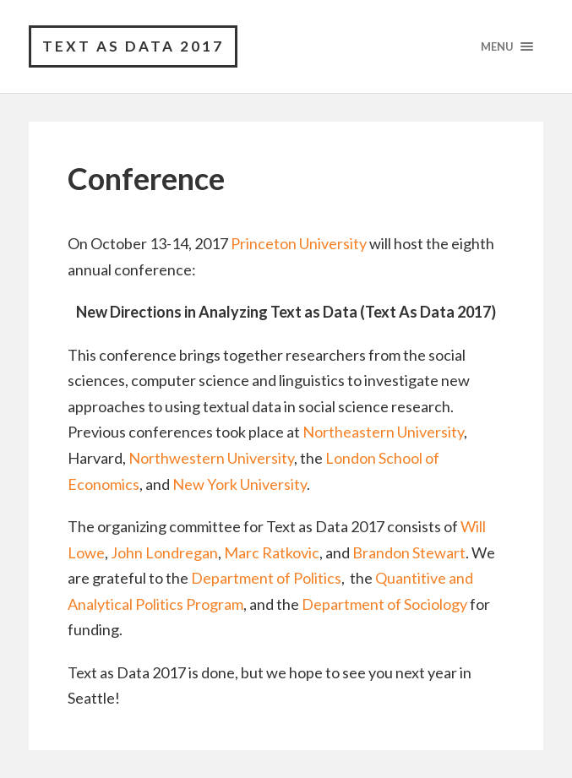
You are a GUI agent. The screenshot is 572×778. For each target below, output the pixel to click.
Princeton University (299, 243)
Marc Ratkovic (271, 552)
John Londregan (164, 552)
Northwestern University (211, 458)
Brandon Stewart (409, 552)
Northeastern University (383, 431)
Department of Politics (266, 578)
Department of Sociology (384, 604)
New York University (239, 484)
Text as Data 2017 (133, 46)
